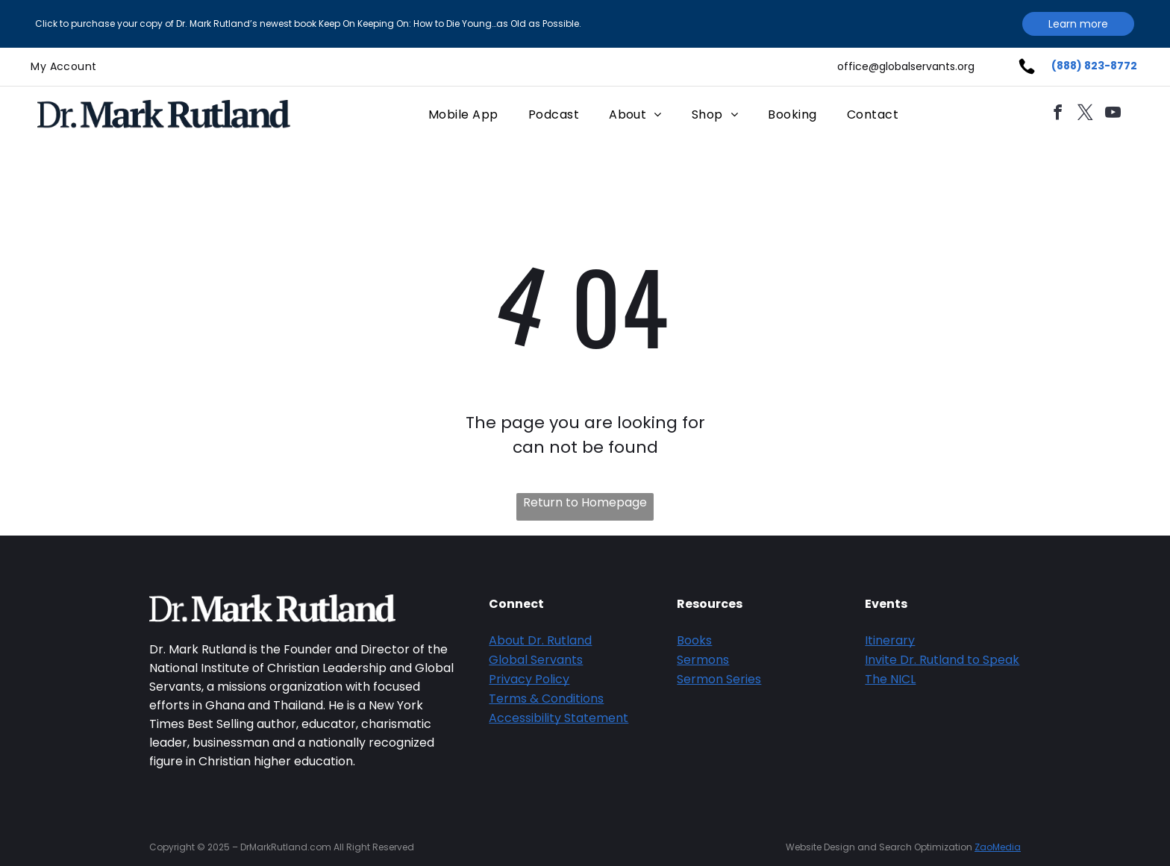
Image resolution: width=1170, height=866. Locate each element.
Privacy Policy (529, 679)
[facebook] (1057, 114)
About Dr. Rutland (540, 640)
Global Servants (536, 659)
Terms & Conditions (546, 698)
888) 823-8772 (1097, 65)
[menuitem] (63, 66)
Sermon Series (719, 679)
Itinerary (890, 640)
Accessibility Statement (558, 718)
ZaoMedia (998, 847)
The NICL (890, 679)
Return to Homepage (585, 502)
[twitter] (1085, 114)
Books (694, 640)
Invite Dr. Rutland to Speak (942, 659)
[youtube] (1112, 114)
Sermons (703, 659)
